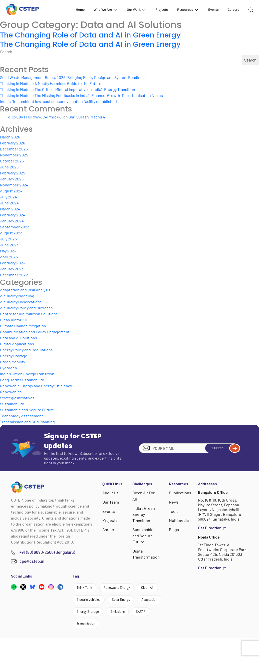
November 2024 (14, 184)
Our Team (111, 501)
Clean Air (85, 602)
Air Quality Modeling (17, 295)
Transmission (89, 643)
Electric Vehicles (121, 602)
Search (6, 51)
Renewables (11, 391)
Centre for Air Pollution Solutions (29, 313)
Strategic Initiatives (17, 397)
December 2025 (14, 148)
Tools (174, 510)
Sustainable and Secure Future (27, 409)
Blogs (174, 528)
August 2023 (11, 232)
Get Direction (212, 528)
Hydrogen (8, 367)
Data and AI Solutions (18, 337)
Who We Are (106, 9)
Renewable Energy (126, 588)
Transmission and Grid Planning (27, 421)
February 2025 (12, 172)
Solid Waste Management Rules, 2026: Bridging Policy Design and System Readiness (73, 77)
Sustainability (12, 403)
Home (80, 9)
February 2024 (12, 214)
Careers (233, 9)
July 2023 (8, 238)
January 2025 (12, 178)
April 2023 (9, 256)
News (174, 501)
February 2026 (12, 142)
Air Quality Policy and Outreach (26, 307)
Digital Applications (17, 343)
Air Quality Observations (21, 301)
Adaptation (122, 616)
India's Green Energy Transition (27, 373)
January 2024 (12, 220)
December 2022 (14, 274)
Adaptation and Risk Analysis (25, 289)
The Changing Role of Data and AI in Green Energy (96, 34)
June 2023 (9, 244)
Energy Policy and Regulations (26, 349)
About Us (111, 492)
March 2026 (10, 136)
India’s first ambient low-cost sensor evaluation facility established (58, 101)
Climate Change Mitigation (23, 325)
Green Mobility (12, 361)
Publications (180, 492)
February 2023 (12, 262)
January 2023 (12, 268)
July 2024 (8, 196)
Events (213, 9)
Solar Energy (89, 616)
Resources (188, 9)
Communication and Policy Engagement (35, 331)
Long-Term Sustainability (22, 379)
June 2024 (9, 202)
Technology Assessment (21, 415)
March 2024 (10, 208)
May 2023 (8, 250)
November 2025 (14, 154)
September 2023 (14, 226)
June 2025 (9, 166)
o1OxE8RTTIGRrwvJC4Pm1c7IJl (35, 116)
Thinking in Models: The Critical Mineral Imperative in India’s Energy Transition (67, 89)
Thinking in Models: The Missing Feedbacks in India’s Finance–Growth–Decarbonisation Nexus (81, 95)
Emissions (127, 630)
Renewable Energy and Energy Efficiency (36, 385)
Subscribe (221, 448)
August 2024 (11, 190)
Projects (161, 9)
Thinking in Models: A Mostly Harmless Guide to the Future (50, 83)
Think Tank (87, 588)
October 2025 (12, 160)
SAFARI (155, 630)
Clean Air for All (13, 319)
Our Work (136, 9)
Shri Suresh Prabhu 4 (87, 116)
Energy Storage (13, 355)
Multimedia (179, 519)
